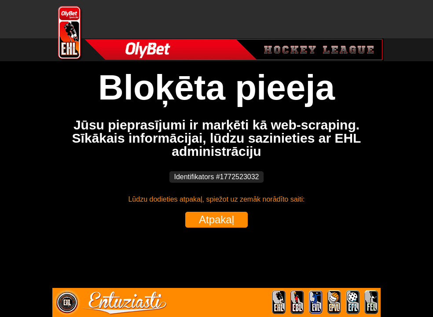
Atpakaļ (216, 219)
